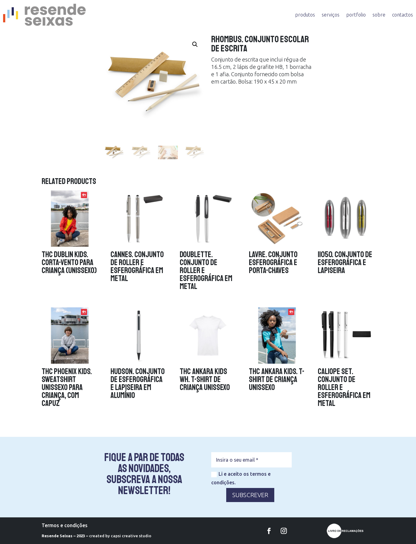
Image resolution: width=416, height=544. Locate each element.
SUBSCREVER (250, 494)
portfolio (356, 14)
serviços (330, 14)
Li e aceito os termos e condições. (241, 478)
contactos (402, 14)
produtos (305, 14)
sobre (379, 14)
